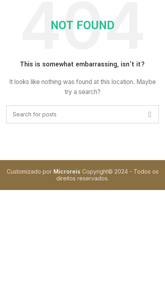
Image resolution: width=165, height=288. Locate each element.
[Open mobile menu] (16, 12)
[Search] (82, 114)
